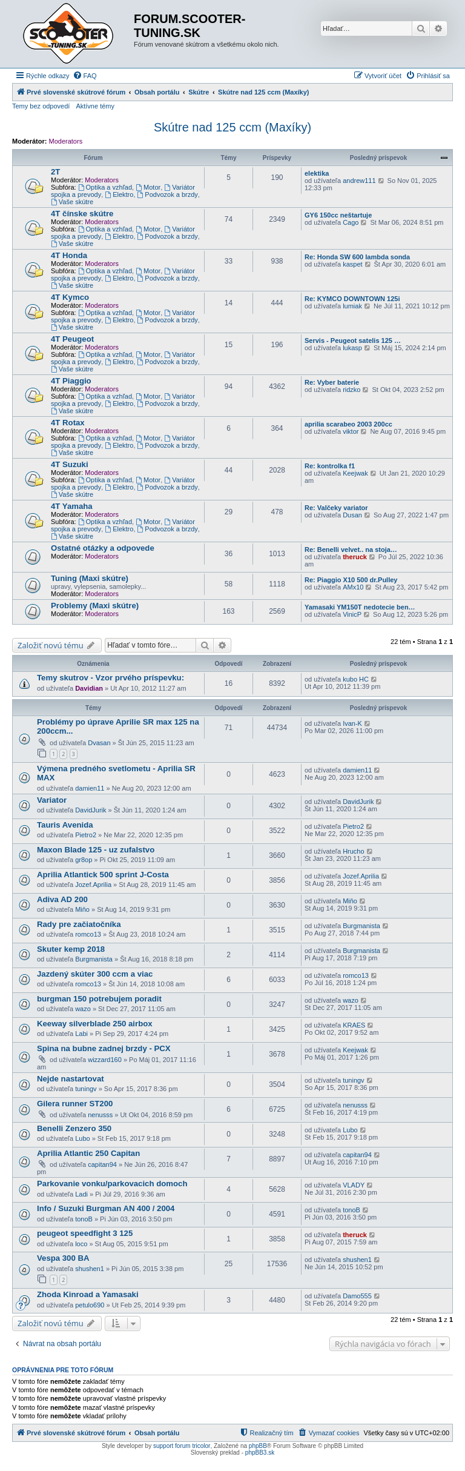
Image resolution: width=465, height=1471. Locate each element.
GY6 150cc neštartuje (338, 215)
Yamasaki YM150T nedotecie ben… (360, 607)
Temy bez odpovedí (41, 106)
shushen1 (89, 1268)
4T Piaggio (71, 380)
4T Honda (69, 255)
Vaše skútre (72, 201)
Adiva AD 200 (62, 899)
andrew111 (359, 180)
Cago (350, 222)
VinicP (352, 614)
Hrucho (353, 851)
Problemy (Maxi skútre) (95, 605)
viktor (350, 431)
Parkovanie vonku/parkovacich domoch (112, 1183)
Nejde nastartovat (70, 1078)
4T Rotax (68, 422)
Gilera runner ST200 (75, 1103)
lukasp (352, 347)
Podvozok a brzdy (167, 194)
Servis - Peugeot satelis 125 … (353, 340)
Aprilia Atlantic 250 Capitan (88, 1153)
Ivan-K (352, 723)
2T (55, 171)
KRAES (354, 1025)
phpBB (258, 1446)
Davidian (89, 688)
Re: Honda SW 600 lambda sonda (357, 257)
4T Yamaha (72, 506)
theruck (355, 556)
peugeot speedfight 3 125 (85, 1233)
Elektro (119, 194)
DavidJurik (90, 810)
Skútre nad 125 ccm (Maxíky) (232, 127)
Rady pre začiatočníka (79, 924)
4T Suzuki (69, 464)
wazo (83, 1008)
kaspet (352, 264)
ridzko (351, 389)
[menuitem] (85, 75)
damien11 (89, 788)
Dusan (352, 515)
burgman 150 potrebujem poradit (99, 998)
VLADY (353, 1185)
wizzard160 (105, 1059)
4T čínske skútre (82, 213)
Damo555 (357, 1296)
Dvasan (99, 742)
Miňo (82, 909)
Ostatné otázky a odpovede (102, 548)
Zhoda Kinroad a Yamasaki (88, 1294)
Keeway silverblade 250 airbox (95, 1023)
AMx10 (353, 587)
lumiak (352, 306)
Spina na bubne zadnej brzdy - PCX (104, 1048)
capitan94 (102, 1164)
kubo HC (356, 679)
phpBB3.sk (259, 1452)
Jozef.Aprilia (93, 884)
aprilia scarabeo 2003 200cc (348, 424)
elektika (317, 173)
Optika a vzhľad (105, 187)
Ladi (81, 1194)
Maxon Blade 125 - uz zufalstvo (95, 849)
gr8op (83, 859)
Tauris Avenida (65, 824)
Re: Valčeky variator (336, 507)
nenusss (100, 1114)
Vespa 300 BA (63, 1258)
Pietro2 (85, 834)
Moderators (66, 141)
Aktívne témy (95, 106)
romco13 (88, 934)
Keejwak (355, 473)
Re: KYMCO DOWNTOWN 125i (352, 298)
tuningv (85, 1088)
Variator (52, 800)
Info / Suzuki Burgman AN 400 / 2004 (105, 1208)
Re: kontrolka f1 (330, 466)
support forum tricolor (181, 1446)
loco (81, 1243)
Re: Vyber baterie (332, 382)
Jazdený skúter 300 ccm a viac (95, 973)
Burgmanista (361, 925)
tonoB (84, 1219)
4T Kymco (70, 297)
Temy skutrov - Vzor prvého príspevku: (110, 677)
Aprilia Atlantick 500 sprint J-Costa (103, 874)
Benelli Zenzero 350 (74, 1128)
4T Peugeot (72, 339)
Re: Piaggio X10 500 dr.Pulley (351, 579)
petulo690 (89, 1305)
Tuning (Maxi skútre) (89, 578)
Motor (148, 187)
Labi (81, 1033)
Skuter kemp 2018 (71, 949)
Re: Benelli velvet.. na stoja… (351, 549)
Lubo (82, 1138)
